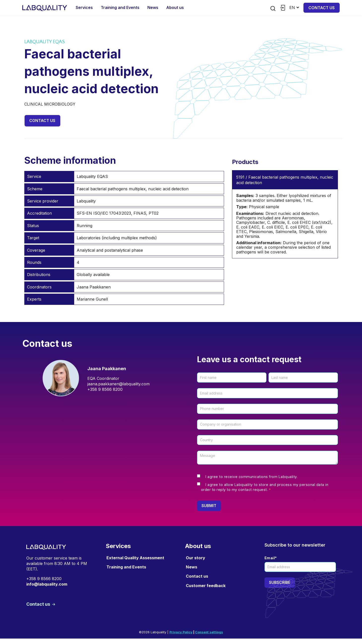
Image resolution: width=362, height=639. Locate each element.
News (152, 7)
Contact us (321, 7)
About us (175, 7)
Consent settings (209, 633)
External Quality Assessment (135, 558)
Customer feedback (206, 585)
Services (84, 7)
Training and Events (120, 7)
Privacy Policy (181, 633)
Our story (195, 558)
